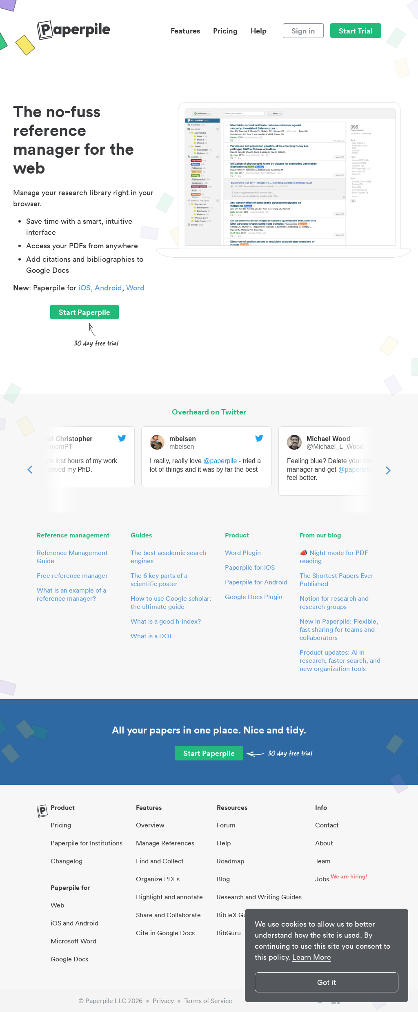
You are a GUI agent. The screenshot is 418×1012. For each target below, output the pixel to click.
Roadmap (230, 861)
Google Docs (69, 959)
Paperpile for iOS (250, 567)
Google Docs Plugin (253, 597)
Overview (150, 825)
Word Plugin (243, 552)
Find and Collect (160, 861)
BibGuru (229, 933)
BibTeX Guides (238, 915)
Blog (223, 879)
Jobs (322, 879)
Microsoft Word (73, 941)
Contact (327, 825)
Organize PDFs (158, 879)
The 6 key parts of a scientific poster (159, 579)
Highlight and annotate (169, 897)
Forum (226, 825)
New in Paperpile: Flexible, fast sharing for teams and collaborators (339, 629)
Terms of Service (208, 1000)
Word (135, 287)
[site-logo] (73, 30)
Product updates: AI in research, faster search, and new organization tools (340, 660)
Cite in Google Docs (165, 933)
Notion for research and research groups (334, 602)
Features (185, 31)
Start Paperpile (84, 312)
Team (323, 861)
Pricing (225, 31)
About (324, 843)
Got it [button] (326, 982)
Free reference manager (72, 575)
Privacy (163, 1000)
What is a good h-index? (166, 621)
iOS (84, 287)
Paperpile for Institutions (86, 843)
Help (259, 31)
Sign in (303, 31)
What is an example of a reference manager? (71, 594)
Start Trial (356, 31)
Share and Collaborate (168, 915)
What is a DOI (151, 636)
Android (108, 287)
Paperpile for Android (256, 582)
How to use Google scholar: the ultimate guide (171, 602)
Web (57, 905)
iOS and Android (74, 923)
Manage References (165, 843)
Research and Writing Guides (259, 897)
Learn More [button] (311, 957)
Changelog (66, 861)
